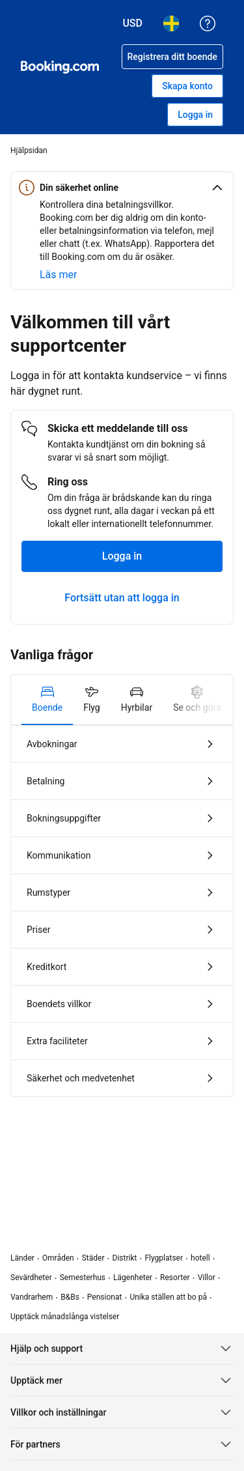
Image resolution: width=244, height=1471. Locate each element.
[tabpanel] (122, 911)
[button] (122, 187)
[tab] (47, 699)
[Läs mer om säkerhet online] (58, 275)
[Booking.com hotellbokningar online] (60, 67)
